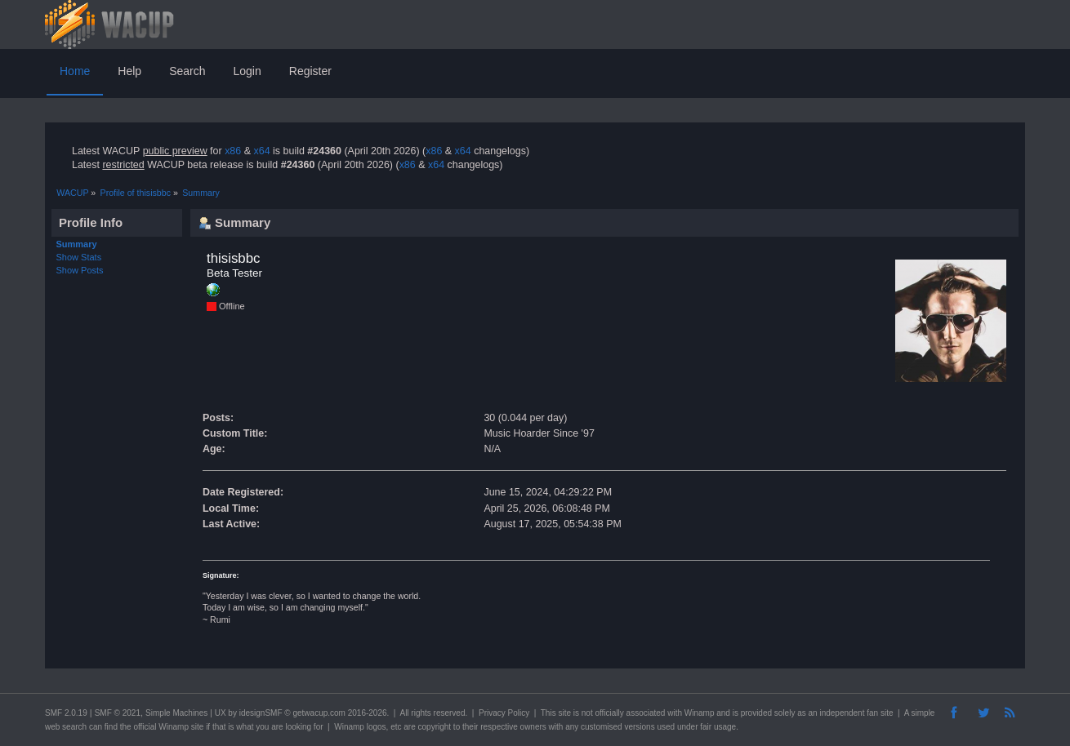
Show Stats (79, 257)
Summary (76, 244)
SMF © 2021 (117, 712)
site (564, 712)
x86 (233, 151)
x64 (261, 151)
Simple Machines (176, 712)
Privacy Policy (504, 712)
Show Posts (80, 270)
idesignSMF (261, 712)
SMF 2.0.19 (66, 712)
